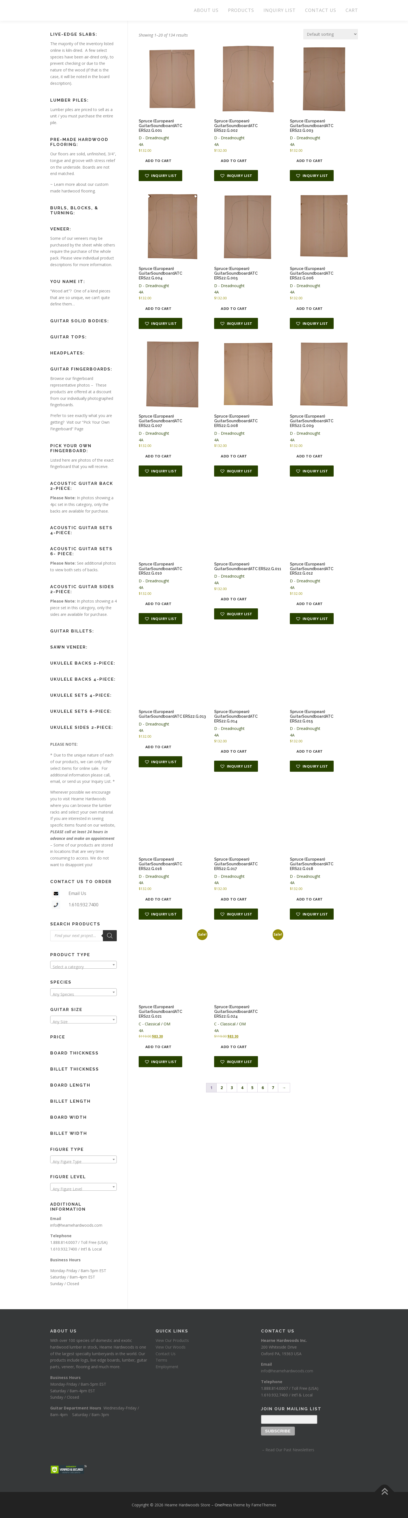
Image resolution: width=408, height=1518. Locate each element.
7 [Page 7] (273, 1087)
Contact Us (166, 1353)
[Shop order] (330, 34)
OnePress (223, 1504)
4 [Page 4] (242, 1087)
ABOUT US (206, 10)
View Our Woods (171, 1347)
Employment (167, 1366)
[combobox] (83, 965)
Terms (161, 1360)
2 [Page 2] (222, 1087)
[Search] (110, 935)
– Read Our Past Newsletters (287, 1449)
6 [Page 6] (263, 1087)
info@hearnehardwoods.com (76, 1225)
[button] (161, 175)
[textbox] (83, 967)
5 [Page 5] (252, 1087)
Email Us (77, 893)
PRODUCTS (241, 10)
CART (352, 10)
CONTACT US (320, 10)
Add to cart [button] (158, 160)
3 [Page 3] (232, 1087)
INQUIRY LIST (279, 10)
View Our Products (172, 1340)
